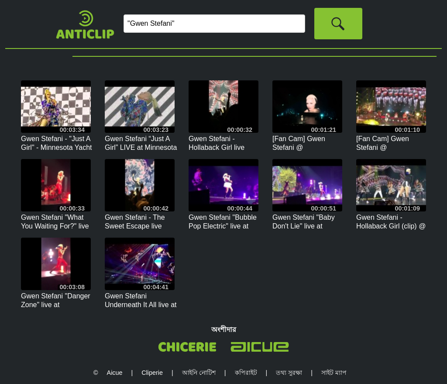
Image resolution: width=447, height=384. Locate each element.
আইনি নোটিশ (199, 372)
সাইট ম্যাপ (334, 372)
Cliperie (152, 372)
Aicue (115, 372)
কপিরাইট (246, 372)
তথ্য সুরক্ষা (289, 372)
